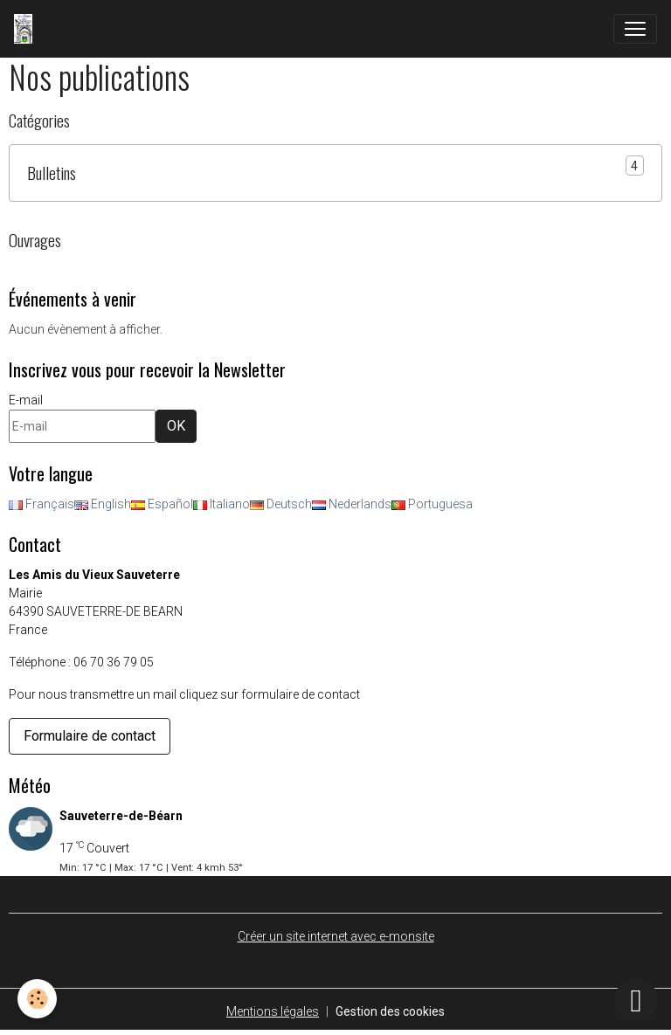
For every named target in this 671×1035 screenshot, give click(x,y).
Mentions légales (272, 1011)
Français (41, 504)
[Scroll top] (636, 1000)
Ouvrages (35, 239)
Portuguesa (432, 504)
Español (162, 504)
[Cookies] (37, 998)
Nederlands (351, 504)
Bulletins (51, 172)
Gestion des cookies (390, 1011)
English (102, 504)
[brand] (26, 29)
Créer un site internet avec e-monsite (336, 936)
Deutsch (281, 504)
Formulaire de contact (90, 736)
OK (176, 425)
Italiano (221, 504)
